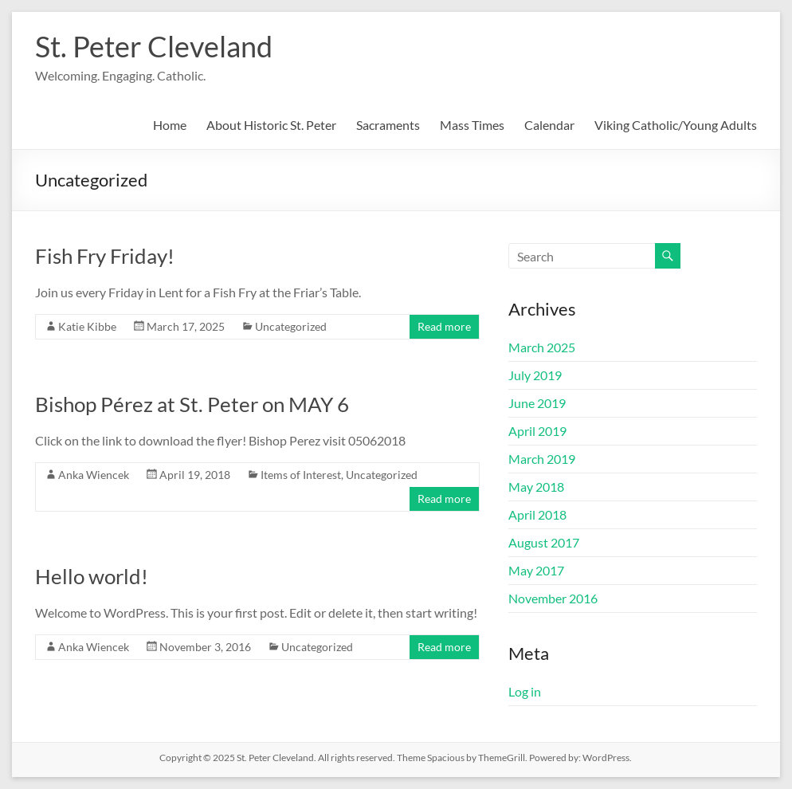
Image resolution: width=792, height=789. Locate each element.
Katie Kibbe (87, 326)
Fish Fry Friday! (104, 256)
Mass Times (472, 124)
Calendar (549, 124)
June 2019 (537, 402)
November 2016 (553, 598)
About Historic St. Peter (271, 124)
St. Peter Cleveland (153, 46)
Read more (444, 326)
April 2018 (537, 514)
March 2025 (541, 347)
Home (169, 124)
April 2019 (537, 430)
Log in (524, 691)
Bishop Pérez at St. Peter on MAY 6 (192, 404)
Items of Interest (301, 474)
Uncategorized (291, 326)
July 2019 (535, 375)
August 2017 (543, 542)
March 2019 (541, 458)
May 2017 (536, 570)
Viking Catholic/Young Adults (675, 124)
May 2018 (536, 486)
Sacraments (388, 124)
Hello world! (91, 576)
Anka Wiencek (93, 474)
